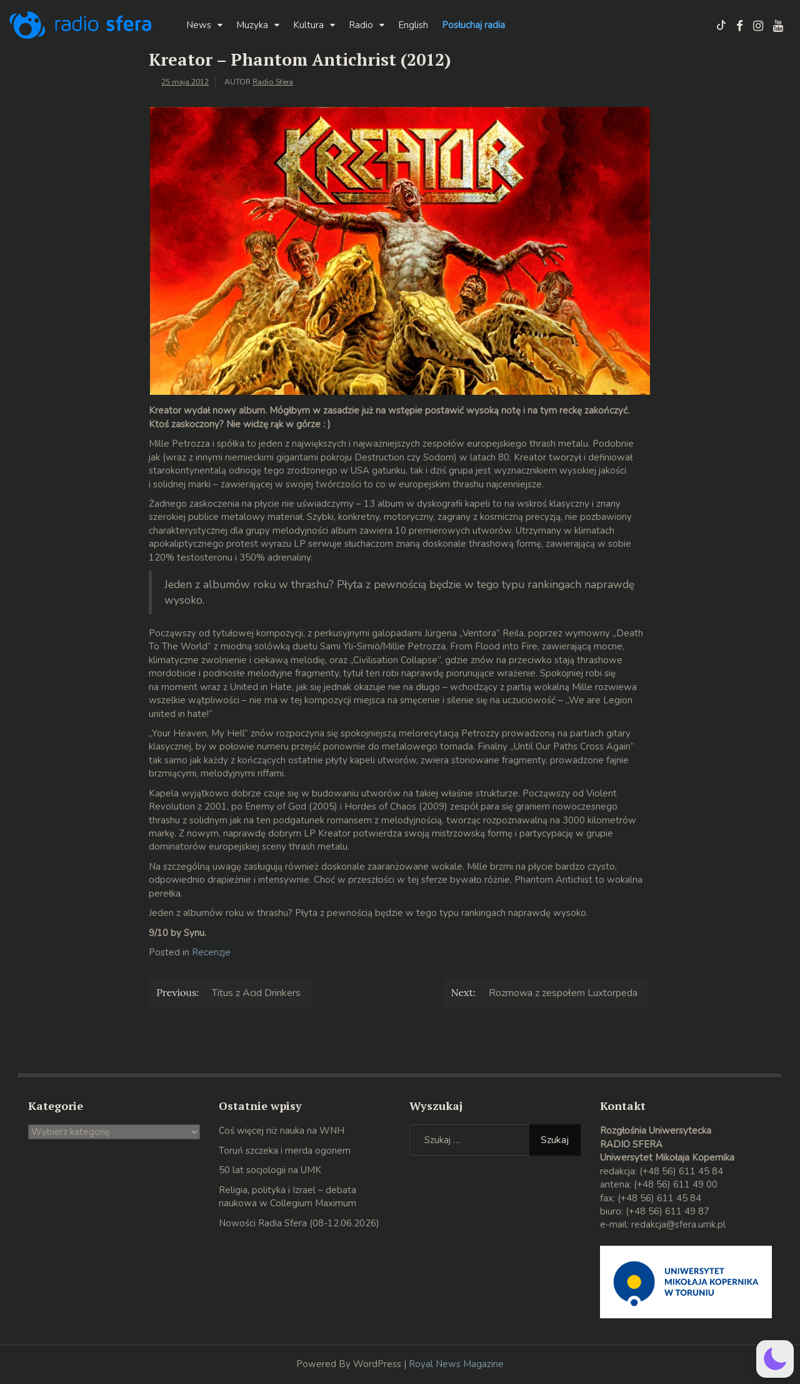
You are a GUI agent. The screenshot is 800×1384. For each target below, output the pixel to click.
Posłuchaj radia (473, 25)
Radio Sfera (272, 82)
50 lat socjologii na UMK (270, 1170)
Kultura (308, 25)
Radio (361, 25)
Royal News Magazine (456, 1364)
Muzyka (252, 25)
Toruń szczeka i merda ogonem (285, 1150)
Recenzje (211, 952)
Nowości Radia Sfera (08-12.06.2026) (299, 1223)
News (198, 25)
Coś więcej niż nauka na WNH (281, 1130)
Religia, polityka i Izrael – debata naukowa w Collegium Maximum (287, 1196)
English (413, 25)
